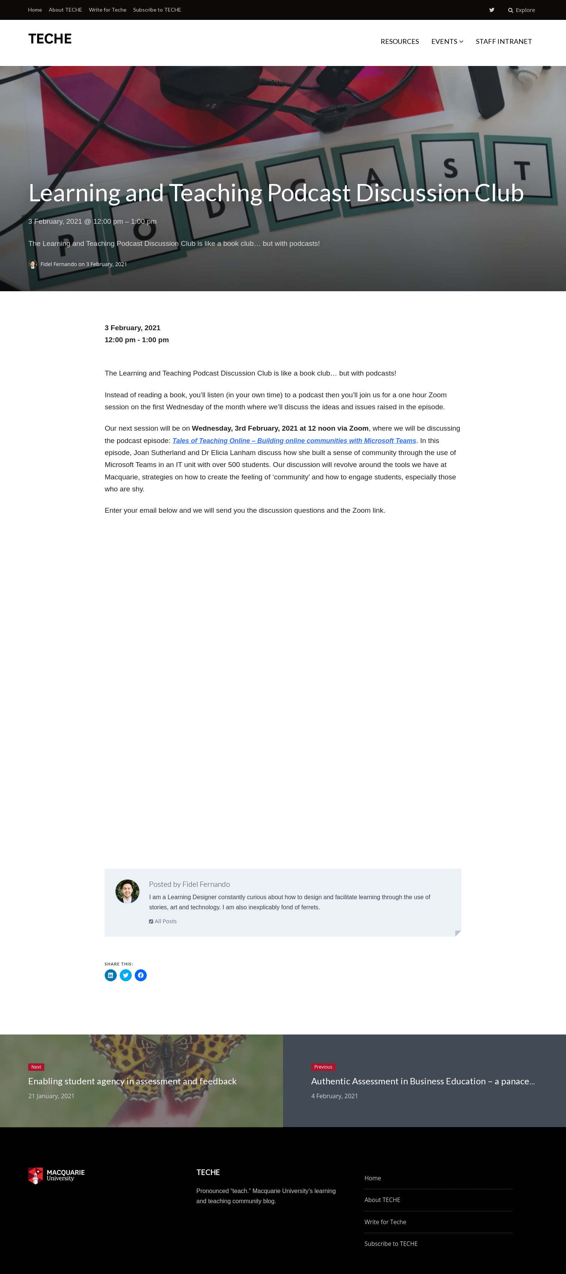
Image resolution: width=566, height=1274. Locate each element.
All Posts (163, 920)
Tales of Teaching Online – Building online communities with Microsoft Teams (305, 440)
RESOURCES (400, 41)
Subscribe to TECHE (157, 9)
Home (35, 9)
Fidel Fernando (59, 263)
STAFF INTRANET (504, 41)
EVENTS (444, 41)
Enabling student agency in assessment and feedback (140, 1081)
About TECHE (65, 9)
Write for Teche (107, 9)
